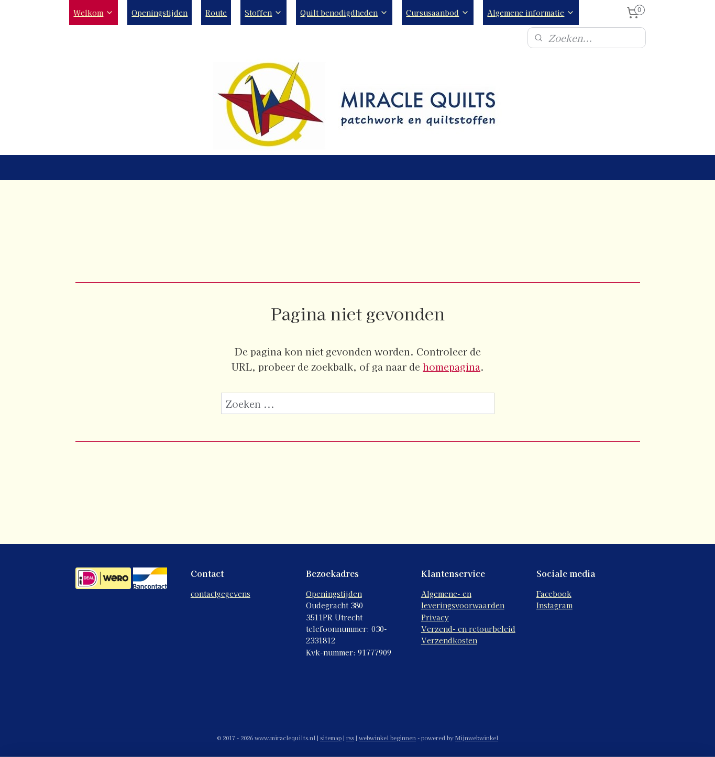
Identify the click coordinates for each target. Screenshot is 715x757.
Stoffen (263, 12)
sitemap (331, 737)
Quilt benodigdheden (344, 12)
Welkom (93, 12)
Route (216, 12)
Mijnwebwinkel (476, 737)
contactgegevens (220, 593)
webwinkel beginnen (387, 737)
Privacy (435, 617)
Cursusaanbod (437, 12)
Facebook (553, 593)
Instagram (554, 605)
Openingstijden (159, 12)
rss (350, 737)
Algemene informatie (531, 12)
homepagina (451, 366)
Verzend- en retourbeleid (468, 629)
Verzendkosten (449, 640)
